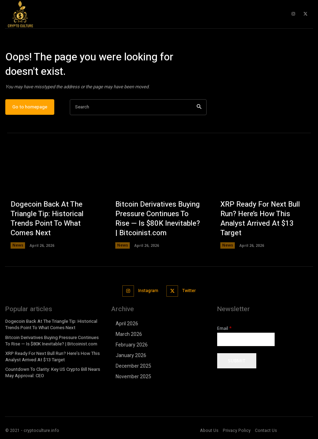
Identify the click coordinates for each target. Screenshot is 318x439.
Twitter (188, 293)
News (17, 248)
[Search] (199, 110)
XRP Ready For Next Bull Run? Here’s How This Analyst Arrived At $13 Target (262, 228)
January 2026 (131, 357)
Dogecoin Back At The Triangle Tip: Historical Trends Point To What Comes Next (54, 228)
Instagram (148, 293)
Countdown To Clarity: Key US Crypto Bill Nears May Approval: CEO (51, 372)
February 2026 (132, 346)
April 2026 (127, 325)
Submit (237, 362)
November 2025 (133, 378)
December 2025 (133, 367)
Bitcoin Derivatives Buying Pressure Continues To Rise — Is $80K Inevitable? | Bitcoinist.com (158, 224)
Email (224, 330)
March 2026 (129, 335)
